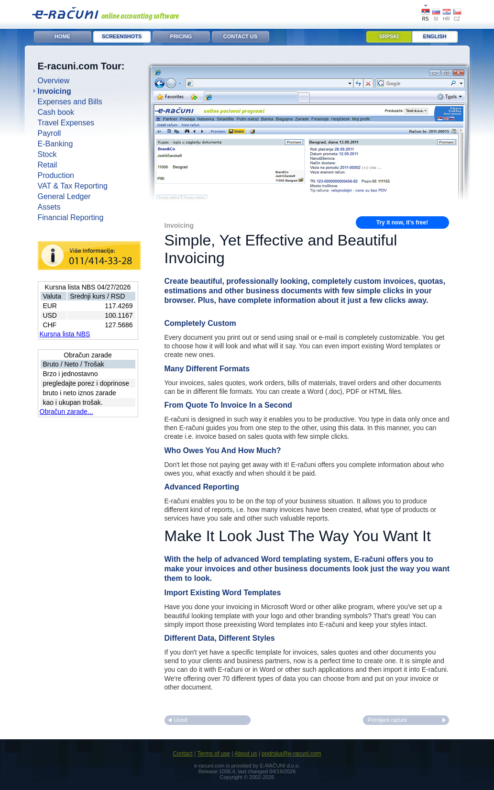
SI (436, 19)
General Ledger (64, 196)
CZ (457, 19)
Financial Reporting (71, 217)
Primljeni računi (387, 720)
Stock (47, 154)
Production (56, 175)
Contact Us (240, 36)
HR (446, 19)
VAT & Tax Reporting (73, 186)
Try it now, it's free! (402, 222)
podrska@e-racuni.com (291, 753)
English (435, 36)
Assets (49, 207)
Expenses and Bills (70, 102)
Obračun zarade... (66, 411)
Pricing (181, 36)
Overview (54, 81)
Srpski (389, 36)
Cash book (56, 112)
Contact (182, 753)
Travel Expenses (66, 123)
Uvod (180, 720)
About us (245, 753)
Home (62, 36)
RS (425, 19)
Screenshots (122, 36)
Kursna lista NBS (65, 334)
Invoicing (54, 91)
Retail (47, 165)
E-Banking (55, 144)
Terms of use (213, 753)
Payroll (49, 133)
